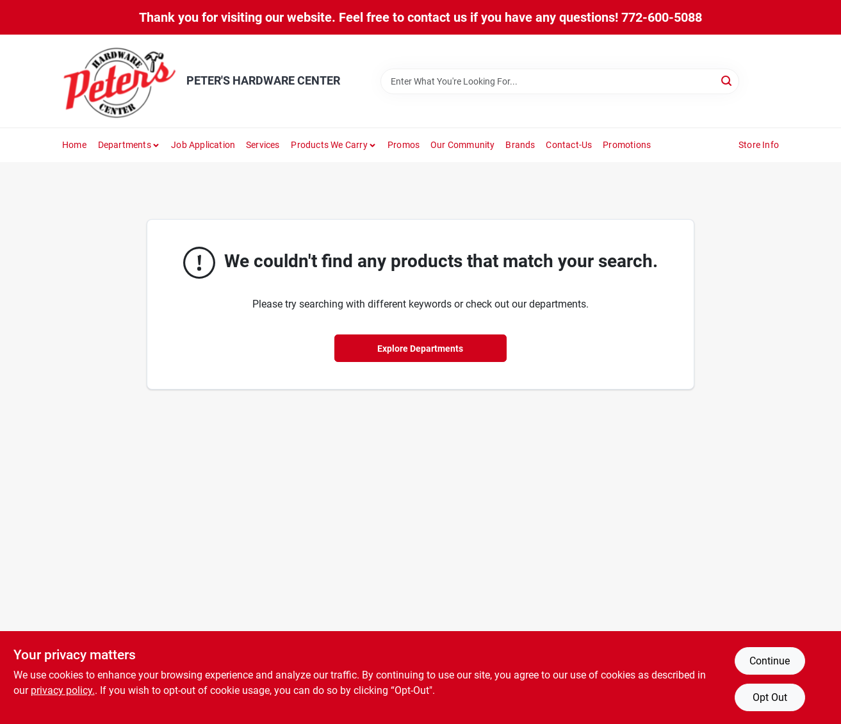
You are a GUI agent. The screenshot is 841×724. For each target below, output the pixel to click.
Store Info (759, 145)
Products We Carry (329, 145)
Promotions (627, 145)
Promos (404, 145)
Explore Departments (420, 348)
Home (74, 145)
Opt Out (770, 697)
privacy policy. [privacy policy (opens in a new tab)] (63, 690)
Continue (769, 661)
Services (263, 145)
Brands (520, 145)
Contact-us (569, 145)
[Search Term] (559, 81)
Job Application (203, 145)
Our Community (462, 145)
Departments (124, 145)
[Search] (727, 80)
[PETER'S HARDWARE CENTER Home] (119, 81)
